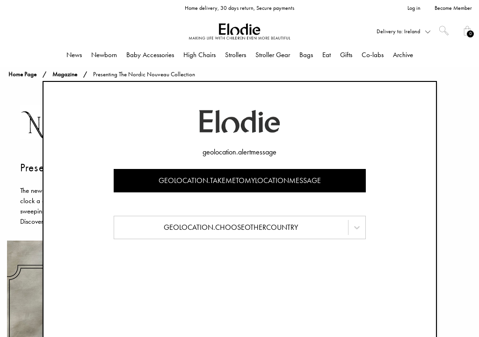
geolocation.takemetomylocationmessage (240, 180)
